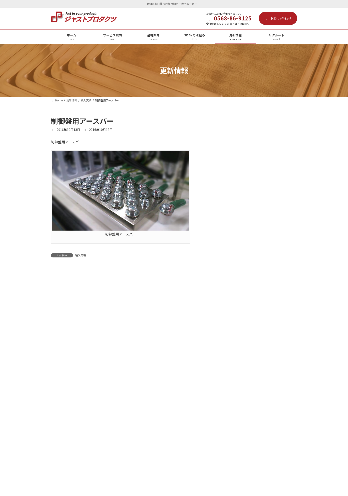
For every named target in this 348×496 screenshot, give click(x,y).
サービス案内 (65, 411)
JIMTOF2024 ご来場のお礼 (270, 300)
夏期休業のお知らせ (264, 199)
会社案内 (91, 411)
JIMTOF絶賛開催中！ (265, 325)
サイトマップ (215, 411)
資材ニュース (259, 275)
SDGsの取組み (118, 411)
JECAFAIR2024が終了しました (271, 366)
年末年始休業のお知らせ (267, 149)
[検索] (291, 121)
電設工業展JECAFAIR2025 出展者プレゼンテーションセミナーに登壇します (273, 254)
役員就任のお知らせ (264, 174)
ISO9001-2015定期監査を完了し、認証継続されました (271, 226)
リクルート (146, 411)
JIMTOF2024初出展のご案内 (270, 350)
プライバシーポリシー (180, 411)
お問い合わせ (278, 18)
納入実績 (80, 255)
